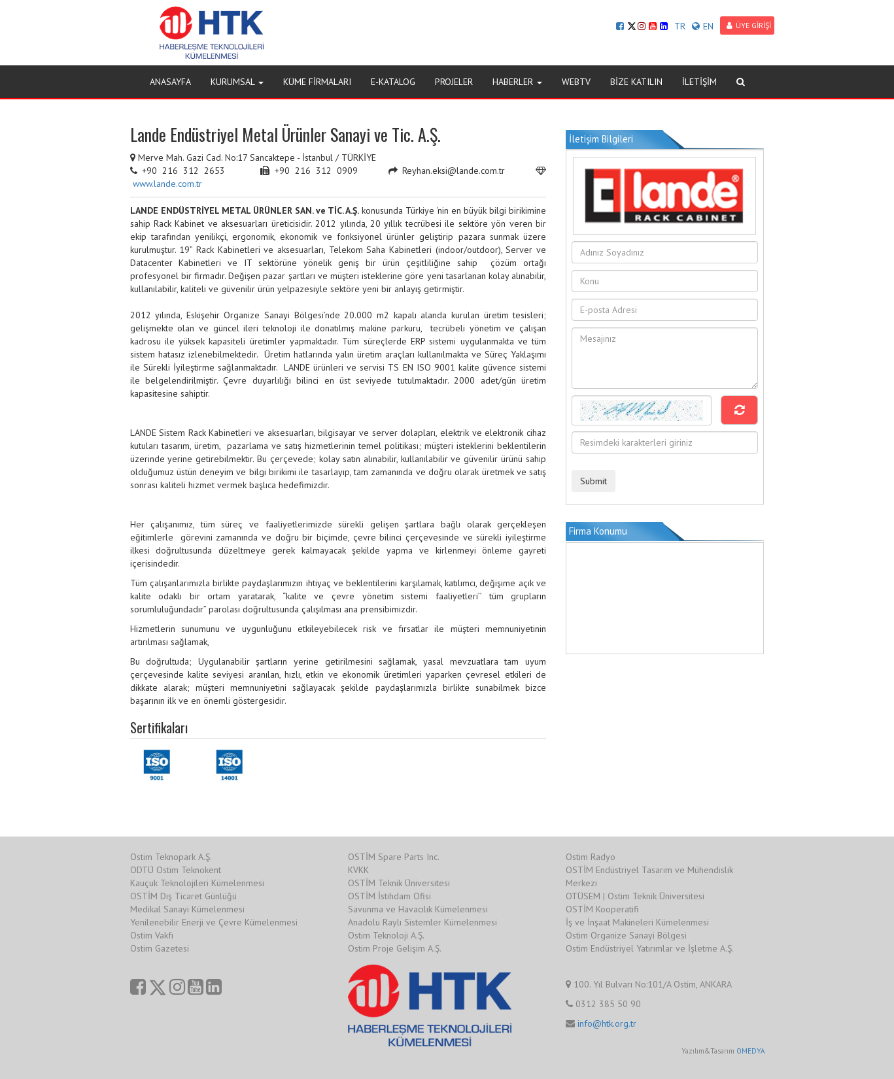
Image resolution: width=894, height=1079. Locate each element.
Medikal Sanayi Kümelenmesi (187, 909)
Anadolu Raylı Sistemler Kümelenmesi (422, 922)
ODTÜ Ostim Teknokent (175, 870)
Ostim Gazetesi (159, 948)
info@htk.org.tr (606, 1023)
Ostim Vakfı (151, 935)
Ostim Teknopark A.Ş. (171, 857)
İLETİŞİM (699, 82)
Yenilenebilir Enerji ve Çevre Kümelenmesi (214, 922)
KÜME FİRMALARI (317, 82)
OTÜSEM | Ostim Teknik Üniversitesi (635, 896)
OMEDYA (750, 1050)
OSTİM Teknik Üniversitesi (399, 883)
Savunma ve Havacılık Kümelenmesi (418, 909)
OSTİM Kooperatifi (602, 909)
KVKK (358, 870)
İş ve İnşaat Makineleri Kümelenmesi (637, 922)
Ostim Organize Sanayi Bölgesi (626, 935)
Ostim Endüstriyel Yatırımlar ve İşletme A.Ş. (650, 948)
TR (679, 26)
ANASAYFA (170, 82)
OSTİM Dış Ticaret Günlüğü (183, 896)
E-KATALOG (393, 82)
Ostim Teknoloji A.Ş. (386, 935)
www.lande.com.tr (167, 184)
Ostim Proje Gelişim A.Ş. (394, 948)
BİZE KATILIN (636, 82)
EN (702, 26)
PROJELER (454, 82)
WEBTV (576, 82)
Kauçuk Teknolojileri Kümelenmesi (197, 883)
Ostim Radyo (590, 857)
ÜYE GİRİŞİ (749, 25)
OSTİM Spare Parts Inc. (393, 857)
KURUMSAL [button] (237, 82)
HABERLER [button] (517, 82)
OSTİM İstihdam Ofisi (389, 896)
